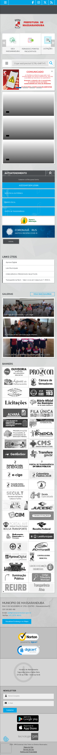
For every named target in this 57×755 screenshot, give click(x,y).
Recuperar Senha (33, 179)
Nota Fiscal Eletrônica (14, 193)
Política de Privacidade (28, 752)
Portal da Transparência (14, 211)
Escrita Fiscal (10, 202)
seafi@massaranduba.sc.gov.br (19, 612)
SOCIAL (11, 241)
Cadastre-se (22, 179)
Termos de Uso (28, 749)
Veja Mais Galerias (42, 294)
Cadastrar (10, 710)
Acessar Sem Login (28, 185)
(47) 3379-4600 (15, 615)
